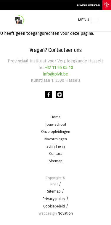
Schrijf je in (55, 146)
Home (56, 117)
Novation (55, 213)
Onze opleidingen (55, 132)
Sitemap (55, 161)
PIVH (54, 184)
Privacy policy (54, 198)
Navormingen (55, 139)
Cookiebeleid (54, 206)
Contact (55, 154)
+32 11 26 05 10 (58, 67)
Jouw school (55, 124)
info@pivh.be (55, 74)
